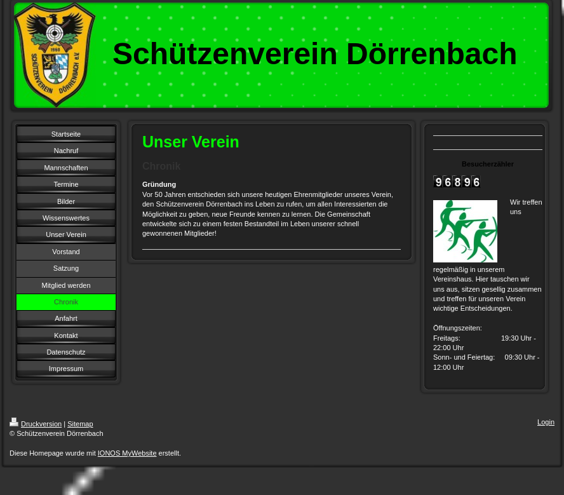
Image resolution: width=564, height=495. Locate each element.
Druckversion (36, 424)
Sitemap (80, 424)
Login (545, 422)
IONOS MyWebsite (127, 453)
